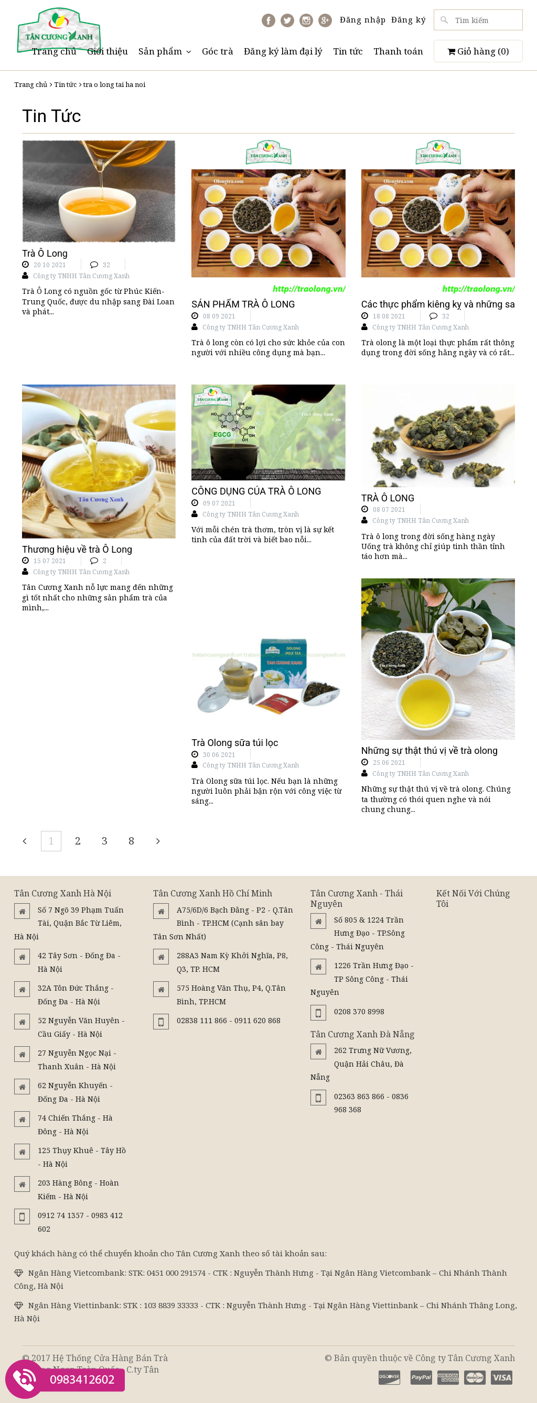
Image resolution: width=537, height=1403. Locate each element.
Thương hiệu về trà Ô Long (77, 549)
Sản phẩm (164, 51)
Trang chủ (54, 51)
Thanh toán (398, 51)
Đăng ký (408, 19)
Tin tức (348, 51)
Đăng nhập (363, 19)
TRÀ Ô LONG (388, 497)
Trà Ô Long (45, 253)
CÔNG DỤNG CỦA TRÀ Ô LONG (256, 491)
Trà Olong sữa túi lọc (234, 742)
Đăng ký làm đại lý (283, 51)
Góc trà (217, 51)
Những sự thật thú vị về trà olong (429, 750)
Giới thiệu (107, 51)
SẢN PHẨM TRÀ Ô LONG (243, 304)
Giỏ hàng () (478, 51)
